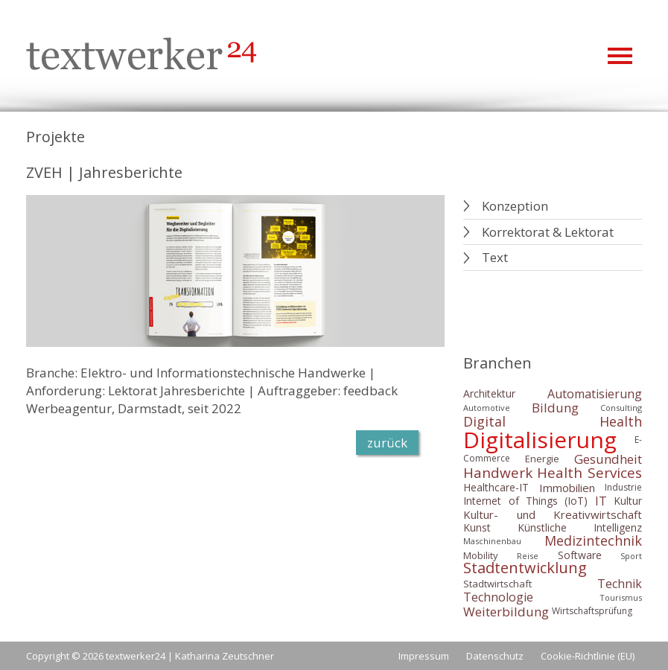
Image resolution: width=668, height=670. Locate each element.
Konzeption (515, 205)
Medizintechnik (593, 541)
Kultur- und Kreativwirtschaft (552, 514)
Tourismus (620, 597)
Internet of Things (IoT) (525, 501)
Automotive (486, 407)
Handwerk (497, 472)
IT (601, 501)
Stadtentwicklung (525, 568)
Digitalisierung (540, 439)
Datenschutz (495, 656)
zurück (387, 442)
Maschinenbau (492, 540)
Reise (527, 555)
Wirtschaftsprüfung (592, 610)
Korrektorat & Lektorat (548, 231)
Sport (631, 555)
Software (580, 555)
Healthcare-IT (496, 487)
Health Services (589, 472)
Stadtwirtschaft (497, 583)
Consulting (621, 407)
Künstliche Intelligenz (580, 527)
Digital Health (552, 422)
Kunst (477, 527)
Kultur (628, 501)
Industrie (623, 487)
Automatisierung (594, 394)
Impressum (423, 656)
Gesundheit (608, 459)
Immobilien (567, 487)
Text (495, 257)
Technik (619, 583)
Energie (542, 458)
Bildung (555, 407)
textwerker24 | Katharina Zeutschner (190, 656)
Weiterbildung (506, 611)
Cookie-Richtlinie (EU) (587, 656)
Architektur (489, 393)
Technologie (498, 598)
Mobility (480, 555)
